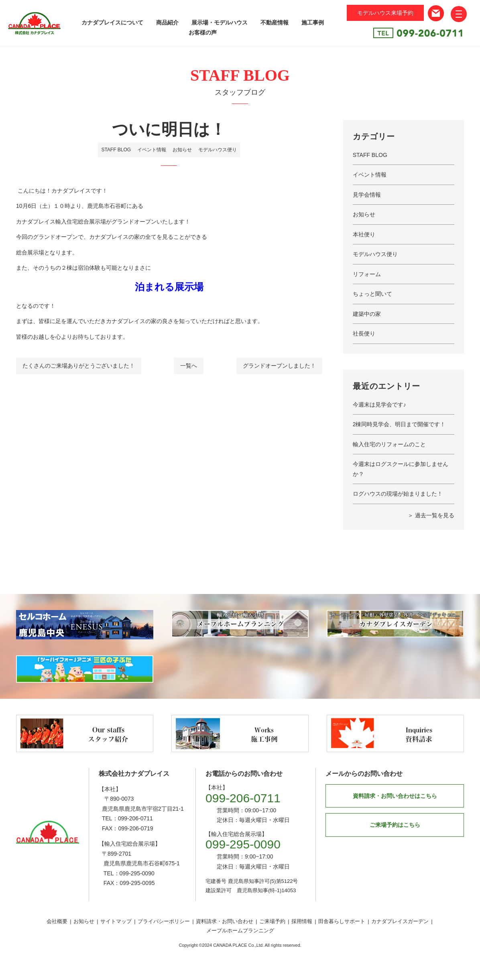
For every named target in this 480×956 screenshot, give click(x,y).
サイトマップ (116, 921)
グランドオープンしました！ (279, 365)
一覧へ (188, 365)
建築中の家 (367, 314)
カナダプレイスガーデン (400, 921)
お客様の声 (203, 32)
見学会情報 (367, 194)
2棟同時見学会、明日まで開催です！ (399, 424)
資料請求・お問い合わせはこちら (395, 796)
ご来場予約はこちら (395, 825)
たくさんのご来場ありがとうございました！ (78, 365)
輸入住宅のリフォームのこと (389, 444)
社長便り (364, 333)
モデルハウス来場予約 (385, 13)
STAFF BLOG (116, 150)
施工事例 (312, 22)
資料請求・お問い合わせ (224, 921)
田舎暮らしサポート (341, 921)
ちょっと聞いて (372, 294)
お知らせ (182, 150)
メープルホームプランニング (240, 931)
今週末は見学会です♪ (379, 404)
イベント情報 (151, 150)
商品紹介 (167, 22)
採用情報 (301, 921)
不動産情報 (274, 22)
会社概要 (57, 921)
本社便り (364, 234)
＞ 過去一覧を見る (431, 515)
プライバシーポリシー (164, 921)
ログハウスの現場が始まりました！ (398, 493)
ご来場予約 (272, 921)
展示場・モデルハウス (219, 22)
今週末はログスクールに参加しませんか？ (400, 469)
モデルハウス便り (217, 150)
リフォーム (367, 274)
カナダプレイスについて (112, 22)
